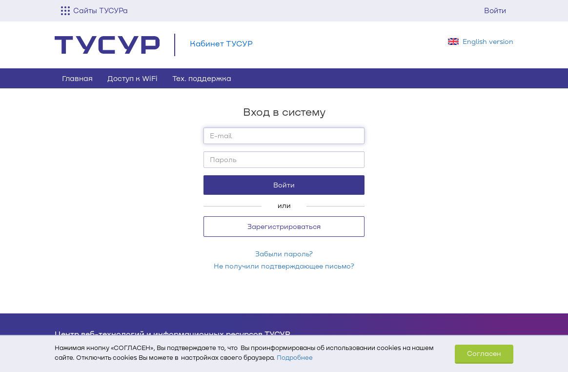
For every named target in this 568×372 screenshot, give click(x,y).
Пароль (223, 159)
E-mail (221, 135)
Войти (495, 10)
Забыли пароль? (284, 253)
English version (488, 41)
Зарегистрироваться (284, 226)
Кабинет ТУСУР (221, 43)
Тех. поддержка (201, 78)
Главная (77, 78)
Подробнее (295, 357)
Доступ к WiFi (132, 78)
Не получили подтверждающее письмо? (284, 266)
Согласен (484, 353)
